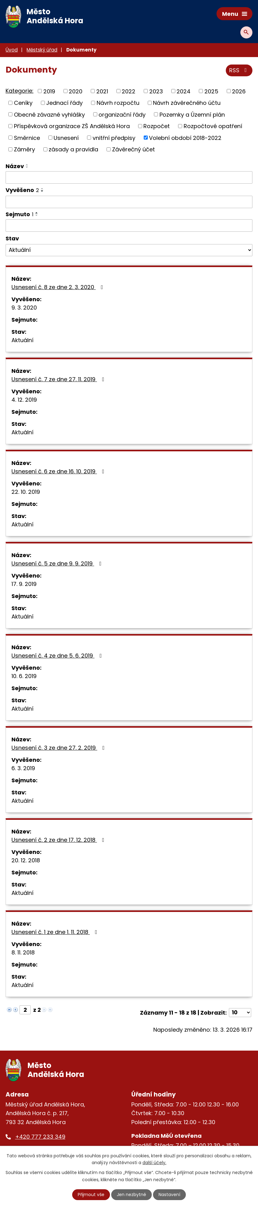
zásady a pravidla (73, 149)
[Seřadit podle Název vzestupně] (27, 164)
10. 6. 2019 (24, 676)
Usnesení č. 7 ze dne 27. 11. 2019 (59, 379)
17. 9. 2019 (24, 584)
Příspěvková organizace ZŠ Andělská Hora (72, 126)
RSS (239, 70)
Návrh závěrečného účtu (187, 103)
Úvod (12, 50)
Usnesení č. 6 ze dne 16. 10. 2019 (59, 471)
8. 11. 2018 (23, 952)
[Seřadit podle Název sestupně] (27, 167)
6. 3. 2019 (23, 768)
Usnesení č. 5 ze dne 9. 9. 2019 (57, 563)
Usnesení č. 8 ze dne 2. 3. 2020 (58, 287)
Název (15, 166)
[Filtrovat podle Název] (129, 177)
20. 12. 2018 (25, 860)
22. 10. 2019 (25, 492)
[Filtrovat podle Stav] (129, 250)
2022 (128, 91)
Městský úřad (42, 50)
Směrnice (27, 137)
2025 (211, 91)
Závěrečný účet (133, 149)
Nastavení (169, 1194)
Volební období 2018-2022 (185, 137)
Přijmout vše (91, 1194)
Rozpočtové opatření (213, 126)
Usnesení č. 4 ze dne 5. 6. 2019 (57, 655)
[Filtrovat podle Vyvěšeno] (129, 202)
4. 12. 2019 (24, 400)
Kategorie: (19, 91)
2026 (239, 91)
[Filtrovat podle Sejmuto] (129, 225)
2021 (102, 91)
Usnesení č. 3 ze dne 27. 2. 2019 (59, 748)
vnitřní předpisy (114, 137)
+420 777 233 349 (40, 1137)
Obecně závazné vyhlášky (49, 114)
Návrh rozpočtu (118, 103)
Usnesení (66, 137)
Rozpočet (156, 126)
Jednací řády (64, 103)
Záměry (24, 149)
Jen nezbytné (131, 1194)
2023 (156, 91)
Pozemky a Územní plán (192, 114)
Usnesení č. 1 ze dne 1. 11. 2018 (55, 932)
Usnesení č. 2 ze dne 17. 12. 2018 (59, 840)
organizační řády (122, 114)
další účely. (154, 1162)
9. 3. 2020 (24, 307)
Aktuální (22, 340)
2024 (183, 91)
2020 (75, 91)
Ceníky (23, 103)
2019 (49, 91)
